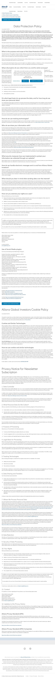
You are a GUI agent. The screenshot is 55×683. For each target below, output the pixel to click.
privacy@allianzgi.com (6, 245)
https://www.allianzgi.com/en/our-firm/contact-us (18, 133)
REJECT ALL (25, 80)
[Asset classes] (40, 2)
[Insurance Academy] (17, 7)
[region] (27, 76)
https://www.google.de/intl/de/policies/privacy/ (14, 297)
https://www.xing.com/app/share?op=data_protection (15, 294)
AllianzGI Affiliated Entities (25, 657)
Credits (27, 676)
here (15, 142)
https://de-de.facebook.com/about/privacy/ (14, 290)
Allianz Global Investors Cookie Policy (10, 15)
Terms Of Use (41, 676)
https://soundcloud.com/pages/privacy (14, 298)
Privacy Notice (27, 319)
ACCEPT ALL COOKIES (36, 80)
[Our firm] (26, 2)
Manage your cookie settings (11, 19)
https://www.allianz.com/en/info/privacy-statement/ (24, 147)
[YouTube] (25, 649)
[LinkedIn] (30, 649)
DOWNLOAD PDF (24, 361)
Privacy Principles (33, 676)
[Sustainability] (20, 2)
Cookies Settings (16, 80)
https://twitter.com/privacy (10, 291)
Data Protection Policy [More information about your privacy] (28, 77)
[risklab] (10, 7)
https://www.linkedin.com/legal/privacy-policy (14, 293)
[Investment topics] (12, 2)
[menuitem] (12, 2)
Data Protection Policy (7, 13)
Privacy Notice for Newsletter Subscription (11, 16)
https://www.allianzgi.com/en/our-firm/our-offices (17, 395)
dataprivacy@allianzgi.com (33, 516)
